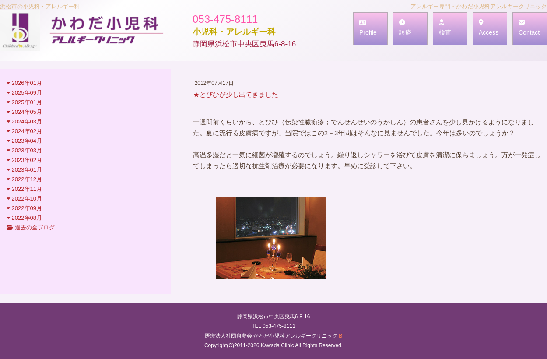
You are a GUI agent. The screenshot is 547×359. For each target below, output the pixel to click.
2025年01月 (24, 102)
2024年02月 (24, 131)
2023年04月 (24, 140)
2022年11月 (24, 189)
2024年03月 (24, 121)
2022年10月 (24, 198)
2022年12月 (24, 179)
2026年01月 (24, 83)
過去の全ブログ (31, 227)
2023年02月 (24, 160)
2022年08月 (24, 218)
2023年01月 (24, 169)
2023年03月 (24, 150)
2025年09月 (24, 92)
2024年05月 (24, 112)
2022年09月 (24, 208)
